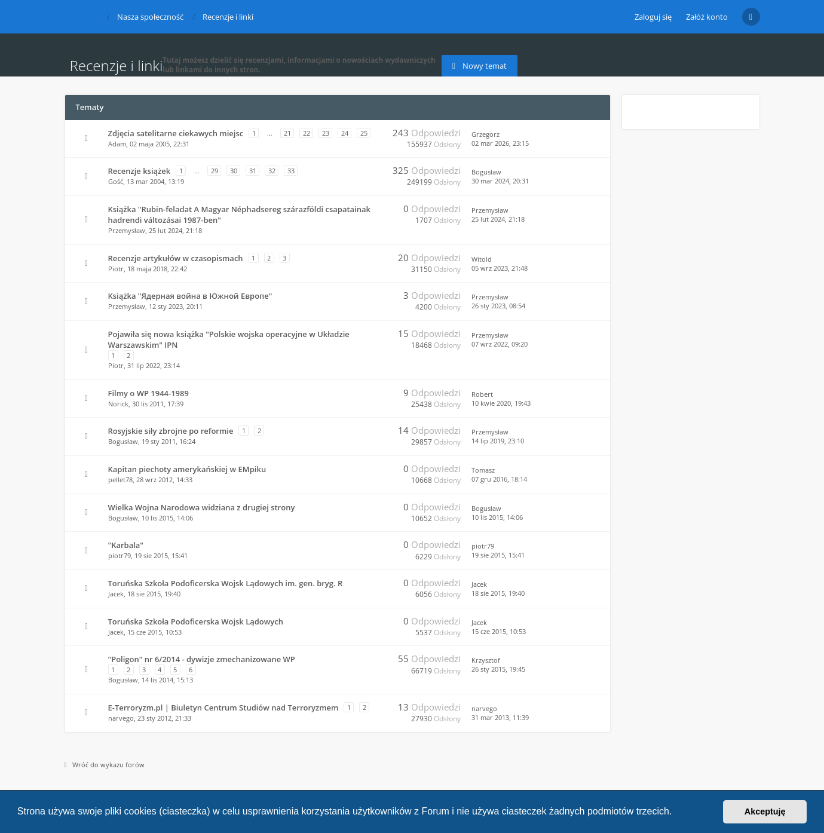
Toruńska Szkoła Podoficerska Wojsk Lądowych (195, 621)
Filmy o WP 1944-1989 (148, 393)
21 (287, 132)
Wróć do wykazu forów (105, 764)
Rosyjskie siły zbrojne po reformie (171, 430)
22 (306, 132)
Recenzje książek (139, 171)
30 (233, 170)
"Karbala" (126, 545)
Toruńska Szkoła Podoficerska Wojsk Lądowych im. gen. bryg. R (225, 583)
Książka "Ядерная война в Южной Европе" (190, 295)
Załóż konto (707, 16)
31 (252, 170)
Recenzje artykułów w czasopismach (175, 258)
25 (363, 132)
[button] (676, 812)
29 (214, 170)
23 (325, 132)
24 (344, 132)
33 (291, 170)
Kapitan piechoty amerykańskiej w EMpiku (187, 469)
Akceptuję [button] (765, 811)
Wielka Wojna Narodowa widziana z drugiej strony (201, 507)
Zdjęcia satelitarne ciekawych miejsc (176, 133)
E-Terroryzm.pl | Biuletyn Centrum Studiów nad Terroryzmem (223, 707)
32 (271, 170)
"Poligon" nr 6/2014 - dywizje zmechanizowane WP (201, 659)
